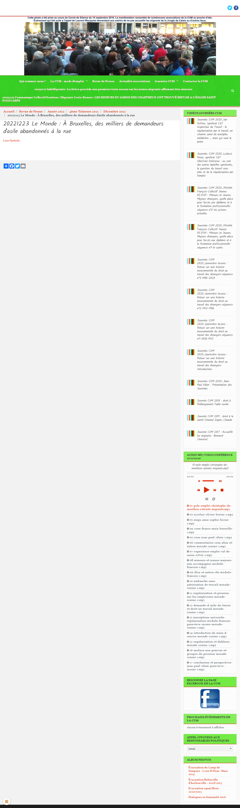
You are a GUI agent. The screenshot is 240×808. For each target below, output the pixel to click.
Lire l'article (11, 140)
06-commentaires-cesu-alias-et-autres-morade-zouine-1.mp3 (210, 544)
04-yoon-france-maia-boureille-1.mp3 (210, 530)
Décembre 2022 (115, 111)
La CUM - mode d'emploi (67, 81)
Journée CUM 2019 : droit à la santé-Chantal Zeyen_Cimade (215, 418)
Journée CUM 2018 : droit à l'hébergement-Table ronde (214, 403)
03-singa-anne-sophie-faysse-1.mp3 (208, 521)
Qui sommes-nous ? (32, 81)
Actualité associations (134, 81)
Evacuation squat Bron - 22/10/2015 (204, 790)
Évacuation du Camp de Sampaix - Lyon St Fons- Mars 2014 (208, 771)
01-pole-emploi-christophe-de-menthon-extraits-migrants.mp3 (209, 507)
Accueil (8, 111)
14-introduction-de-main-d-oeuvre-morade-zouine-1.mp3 (207, 634)
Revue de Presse (103, 81)
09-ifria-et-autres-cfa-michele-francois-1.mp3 (209, 574)
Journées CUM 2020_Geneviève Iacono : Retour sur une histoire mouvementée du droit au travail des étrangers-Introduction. (212, 360)
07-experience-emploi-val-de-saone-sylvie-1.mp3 (209, 553)
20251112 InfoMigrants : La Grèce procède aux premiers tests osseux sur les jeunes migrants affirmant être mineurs (113, 89)
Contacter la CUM (195, 81)
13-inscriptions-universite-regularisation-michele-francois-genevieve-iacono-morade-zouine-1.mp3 (209, 622)
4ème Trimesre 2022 (84, 111)
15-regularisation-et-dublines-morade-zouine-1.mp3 (209, 643)
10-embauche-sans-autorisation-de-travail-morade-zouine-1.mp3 (209, 584)
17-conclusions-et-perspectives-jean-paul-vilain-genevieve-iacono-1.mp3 (209, 666)
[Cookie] (6, 801)
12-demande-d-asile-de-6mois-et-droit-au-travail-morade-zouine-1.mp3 (209, 609)
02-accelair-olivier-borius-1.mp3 (211, 514)
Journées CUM (165, 81)
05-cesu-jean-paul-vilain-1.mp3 (211, 537)
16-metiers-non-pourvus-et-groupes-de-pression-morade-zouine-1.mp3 (207, 653)
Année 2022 (56, 111)
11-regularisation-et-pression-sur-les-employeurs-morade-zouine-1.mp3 (208, 596)
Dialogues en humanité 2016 (207, 797)
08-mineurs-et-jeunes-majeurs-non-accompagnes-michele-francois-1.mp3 (209, 563)
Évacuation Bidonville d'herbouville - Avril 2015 (205, 781)
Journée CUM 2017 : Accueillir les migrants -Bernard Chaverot (215, 436)
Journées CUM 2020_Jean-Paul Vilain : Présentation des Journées (214, 385)
